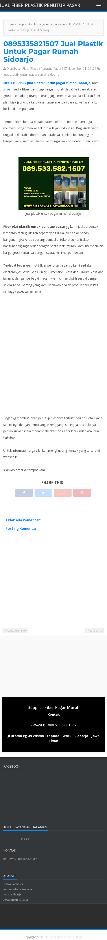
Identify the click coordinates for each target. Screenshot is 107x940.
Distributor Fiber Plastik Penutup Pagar (34, 68)
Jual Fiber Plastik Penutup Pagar (40, 5)
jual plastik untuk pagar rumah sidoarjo (41, 24)
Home (10, 24)
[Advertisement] (53, 354)
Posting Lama (94, 630)
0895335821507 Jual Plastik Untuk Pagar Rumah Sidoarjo (53, 51)
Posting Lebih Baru (16, 630)
